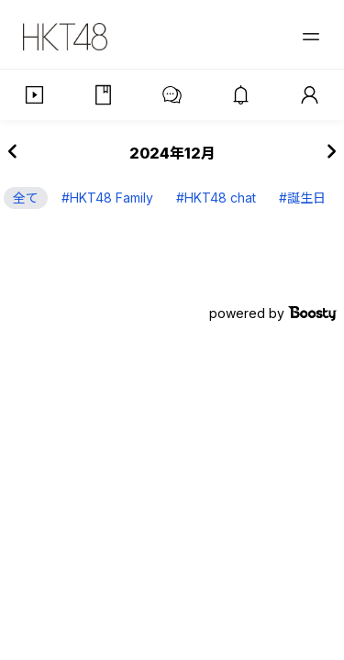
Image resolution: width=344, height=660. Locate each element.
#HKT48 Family (107, 197)
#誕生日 (302, 197)
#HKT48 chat (216, 197)
